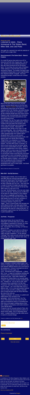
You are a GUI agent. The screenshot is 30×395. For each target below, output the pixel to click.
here (21, 318)
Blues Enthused (10, 35)
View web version (15, 342)
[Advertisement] (15, 17)
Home (15, 338)
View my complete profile (6, 390)
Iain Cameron (5, 376)
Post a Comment (6, 333)
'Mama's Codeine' (11, 107)
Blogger (18, 393)
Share (3, 325)
